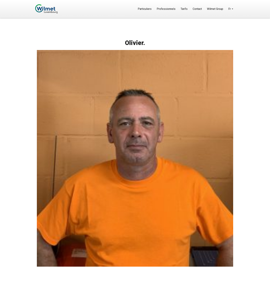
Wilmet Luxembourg (56, 9)
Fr (230, 9)
